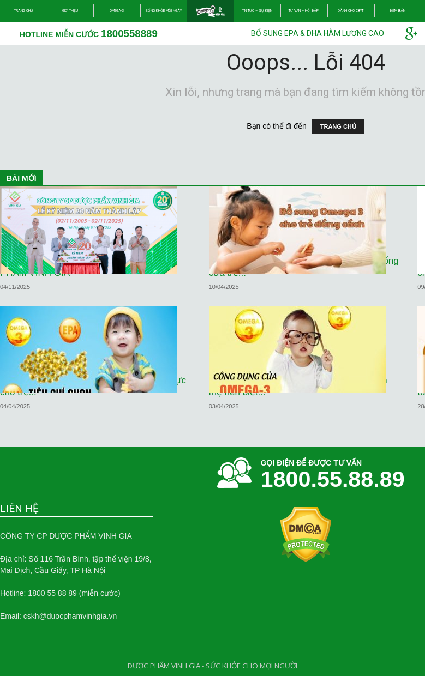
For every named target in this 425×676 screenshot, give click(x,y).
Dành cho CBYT (350, 11)
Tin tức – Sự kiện (257, 11)
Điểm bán (397, 11)
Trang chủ (23, 11)
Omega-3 (117, 11)
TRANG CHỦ (338, 126)
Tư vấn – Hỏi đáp (304, 11)
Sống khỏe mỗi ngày (163, 11)
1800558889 (129, 33)
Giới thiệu (70, 11)
